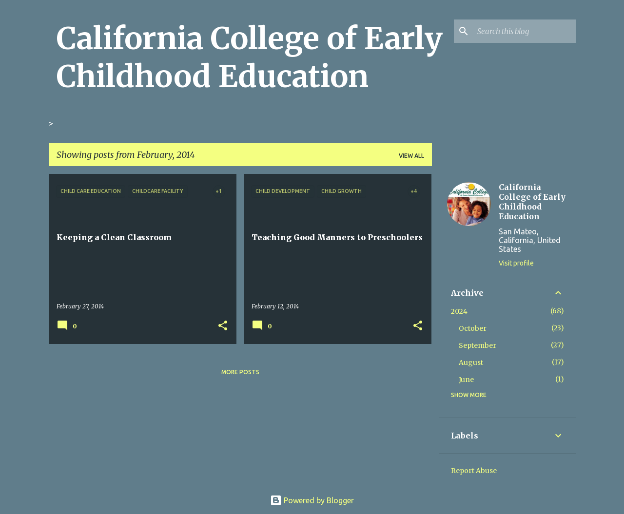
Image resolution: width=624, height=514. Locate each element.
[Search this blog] (524, 31)
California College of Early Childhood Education (250, 57)
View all (411, 155)
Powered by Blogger (312, 500)
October (473, 328)
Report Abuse (474, 470)
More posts (240, 372)
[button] (223, 326)
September (477, 345)
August (471, 362)
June (466, 379)
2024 (459, 311)
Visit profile (516, 263)
